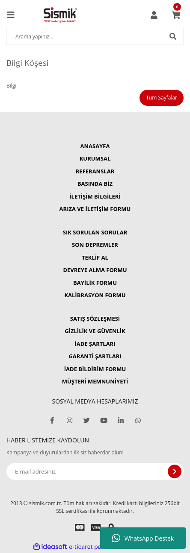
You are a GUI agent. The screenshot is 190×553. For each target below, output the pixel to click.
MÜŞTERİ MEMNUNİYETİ (95, 381)
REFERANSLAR (95, 171)
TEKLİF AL (95, 257)
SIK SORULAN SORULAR (95, 232)
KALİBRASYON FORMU (94, 295)
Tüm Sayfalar (161, 97)
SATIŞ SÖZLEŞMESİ (95, 318)
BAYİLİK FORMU (95, 283)
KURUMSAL (95, 158)
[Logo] (60, 14)
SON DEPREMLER (95, 245)
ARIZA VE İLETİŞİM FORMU (95, 209)
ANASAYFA (95, 146)
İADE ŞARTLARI (95, 344)
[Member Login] (154, 15)
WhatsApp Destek (143, 538)
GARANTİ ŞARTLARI (94, 356)
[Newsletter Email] (95, 471)
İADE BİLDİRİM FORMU (95, 369)
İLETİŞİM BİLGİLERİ (94, 196)
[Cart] (176, 15)
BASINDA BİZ (95, 183)
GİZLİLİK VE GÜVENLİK (95, 331)
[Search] (95, 36)
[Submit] (174, 471)
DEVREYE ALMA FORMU (95, 270)
